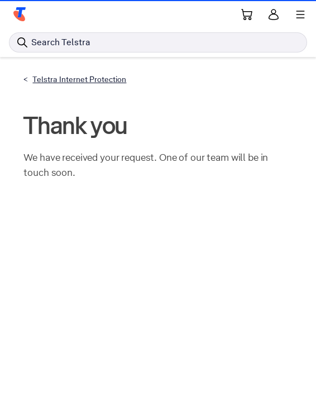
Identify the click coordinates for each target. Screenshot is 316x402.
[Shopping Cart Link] (246, 14)
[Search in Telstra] (158, 42)
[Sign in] (273, 14)
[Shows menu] (300, 14)
